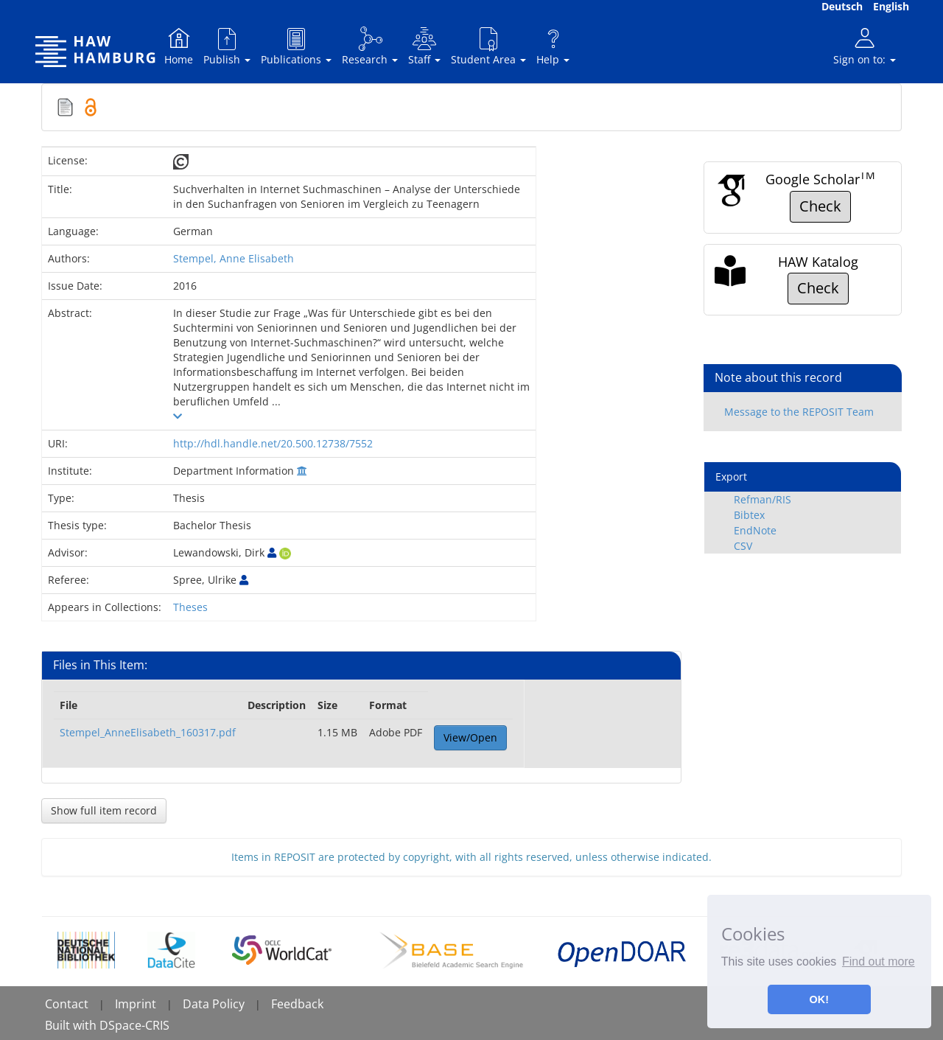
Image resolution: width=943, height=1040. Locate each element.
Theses (190, 607)
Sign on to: (864, 46)
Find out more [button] (878, 961)
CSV (743, 546)
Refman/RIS (762, 499)
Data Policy (214, 1004)
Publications (296, 46)
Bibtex (749, 515)
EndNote (755, 530)
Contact (66, 1004)
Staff (424, 46)
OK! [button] (819, 999)
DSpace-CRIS (134, 1025)
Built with (72, 1025)
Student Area (488, 46)
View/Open (470, 737)
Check (820, 206)
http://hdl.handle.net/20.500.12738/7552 (273, 443)
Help (552, 46)
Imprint (135, 1004)
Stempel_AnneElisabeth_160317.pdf (148, 732)
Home (178, 46)
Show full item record (104, 810)
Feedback (297, 1004)
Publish (226, 46)
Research (370, 46)
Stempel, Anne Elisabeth (233, 258)
